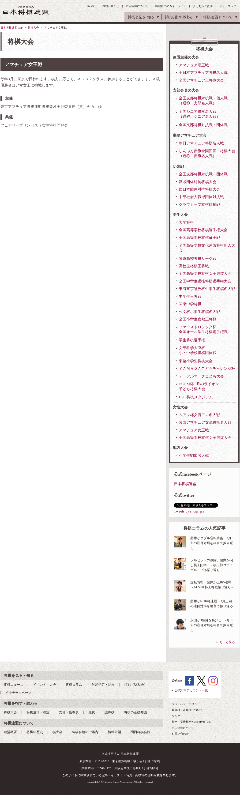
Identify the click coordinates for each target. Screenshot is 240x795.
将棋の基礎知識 (135, 712)
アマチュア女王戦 (194, 430)
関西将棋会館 (140, 732)
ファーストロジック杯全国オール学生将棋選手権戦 (203, 329)
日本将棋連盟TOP (11, 27)
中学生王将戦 (190, 296)
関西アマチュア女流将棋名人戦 (205, 422)
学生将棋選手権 (192, 340)
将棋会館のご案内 (85, 732)
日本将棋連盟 (185, 484)
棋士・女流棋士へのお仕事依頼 (191, 721)
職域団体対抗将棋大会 (197, 182)
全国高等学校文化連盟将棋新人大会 (207, 247)
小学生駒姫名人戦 (194, 455)
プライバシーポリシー (186, 704)
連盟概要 (10, 732)
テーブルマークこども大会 (201, 376)
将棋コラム (74, 684)
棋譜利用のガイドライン (170, 6)
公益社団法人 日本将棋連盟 (26, 10)
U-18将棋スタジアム (196, 397)
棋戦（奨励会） (135, 684)
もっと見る (227, 642)
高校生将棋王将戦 (194, 266)
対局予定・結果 (103, 684)
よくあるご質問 (203, 6)
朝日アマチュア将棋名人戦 (201, 143)
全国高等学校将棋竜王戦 (199, 238)
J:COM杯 (199, 387)
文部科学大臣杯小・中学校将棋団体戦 (197, 350)
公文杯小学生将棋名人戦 (199, 312)
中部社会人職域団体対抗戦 (201, 197)
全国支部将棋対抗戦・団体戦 (203, 125)
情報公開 (114, 732)
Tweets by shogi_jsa (189, 511)
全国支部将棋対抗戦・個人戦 (203, 101)
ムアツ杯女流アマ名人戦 (199, 415)
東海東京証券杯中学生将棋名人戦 (207, 289)
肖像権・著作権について (187, 710)
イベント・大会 (44, 684)
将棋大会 (33, 27)
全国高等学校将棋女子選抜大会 (205, 273)
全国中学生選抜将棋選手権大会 (205, 281)
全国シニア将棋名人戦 (199, 114)
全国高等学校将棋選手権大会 (203, 230)
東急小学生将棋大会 (196, 361)
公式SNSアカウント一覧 (191, 690)
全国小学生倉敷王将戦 (197, 319)
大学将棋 (186, 222)
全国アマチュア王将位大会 (201, 80)
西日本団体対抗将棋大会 (199, 189)
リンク (176, 716)
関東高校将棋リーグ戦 (197, 258)
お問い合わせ (110, 6)
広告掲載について (137, 6)
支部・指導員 (69, 712)
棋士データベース (18, 692)
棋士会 (57, 732)
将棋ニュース (13, 684)
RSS (92, 6)
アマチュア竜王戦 (194, 65)
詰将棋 (109, 712)
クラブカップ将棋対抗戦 (199, 205)
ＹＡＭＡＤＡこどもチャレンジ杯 (207, 368)
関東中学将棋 (190, 304)
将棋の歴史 (34, 732)
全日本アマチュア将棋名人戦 (203, 73)
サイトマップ (227, 6)
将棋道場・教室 (37, 712)
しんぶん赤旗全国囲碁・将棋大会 (207, 153)
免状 (91, 712)
